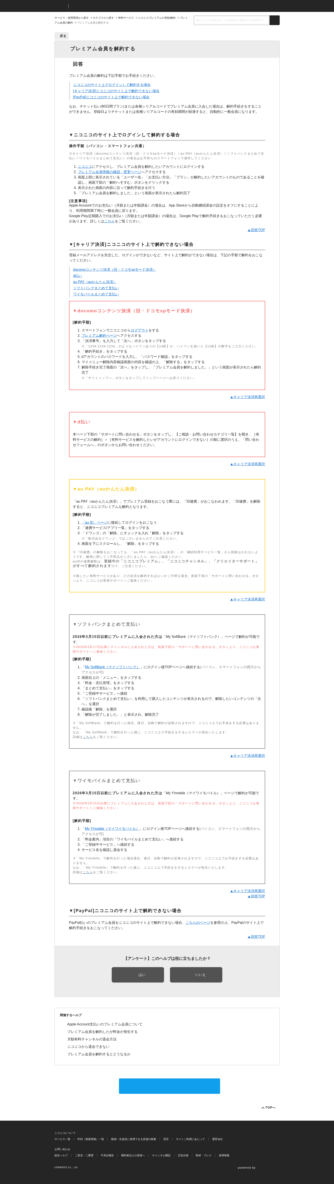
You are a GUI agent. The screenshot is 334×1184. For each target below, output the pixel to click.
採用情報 (224, 1155)
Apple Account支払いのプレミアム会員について (104, 1024)
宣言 (166, 1139)
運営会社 (217, 1139)
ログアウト (139, 330)
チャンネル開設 (161, 1155)
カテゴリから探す (103, 17)
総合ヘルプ (61, 1155)
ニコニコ (60, 6)
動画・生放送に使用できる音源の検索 (133, 1139)
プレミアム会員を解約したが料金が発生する (102, 1032)
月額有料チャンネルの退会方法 (92, 1039)
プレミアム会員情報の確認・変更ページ (109, 172)
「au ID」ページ (95, 522)
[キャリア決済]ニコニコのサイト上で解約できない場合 (116, 91)
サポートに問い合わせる (169, 1086)
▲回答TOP (256, 230)
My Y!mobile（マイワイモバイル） (112, 829)
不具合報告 (107, 1155)
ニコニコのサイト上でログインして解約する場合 (112, 85)
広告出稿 (183, 1155)
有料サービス (126, 17)
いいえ (200, 975)
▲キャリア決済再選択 (247, 397)
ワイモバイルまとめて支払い (96, 294)
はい (142, 975)
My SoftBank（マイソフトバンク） (112, 667)
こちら (109, 221)
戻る (63, 36)
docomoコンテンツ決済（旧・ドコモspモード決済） (114, 269)
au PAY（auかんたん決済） (95, 282)
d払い (77, 276)
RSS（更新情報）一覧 (91, 1139)
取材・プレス (204, 1155)
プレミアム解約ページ (99, 335)
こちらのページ (198, 922)
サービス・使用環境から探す (72, 17)
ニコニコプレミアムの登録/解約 (157, 17)
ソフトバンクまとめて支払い (96, 288)
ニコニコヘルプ (95, 6)
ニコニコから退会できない (88, 1047)
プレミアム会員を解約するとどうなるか (99, 1054)
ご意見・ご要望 (84, 1155)
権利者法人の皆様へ (133, 1155)
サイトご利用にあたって (190, 1139)
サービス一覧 (62, 1139)
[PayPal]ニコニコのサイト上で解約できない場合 (111, 97)
